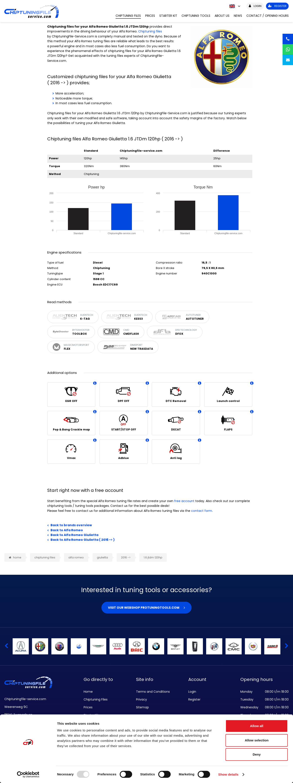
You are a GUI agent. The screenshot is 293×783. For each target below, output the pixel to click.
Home (88, 691)
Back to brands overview (71, 525)
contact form (201, 511)
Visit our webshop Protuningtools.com (143, 607)
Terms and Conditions (153, 691)
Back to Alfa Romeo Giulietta (74, 535)
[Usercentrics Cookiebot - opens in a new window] (28, 774)
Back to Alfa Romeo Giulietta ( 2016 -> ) (83, 540)
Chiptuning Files (128, 15)
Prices (150, 15)
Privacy (141, 699)
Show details (228, 774)
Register (194, 699)
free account (184, 501)
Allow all (256, 726)
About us (222, 15)
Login (192, 691)
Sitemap (142, 707)
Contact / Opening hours (267, 15)
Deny (257, 754)
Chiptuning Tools (196, 15)
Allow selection (256, 740)
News (238, 15)
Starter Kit (168, 15)
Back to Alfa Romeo (67, 530)
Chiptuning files (150, 31)
